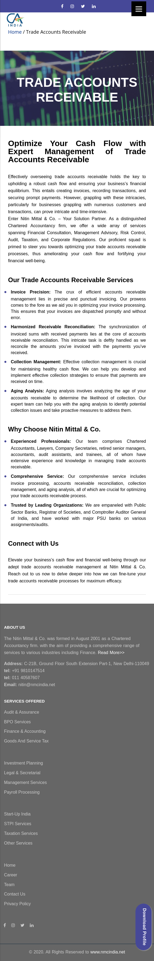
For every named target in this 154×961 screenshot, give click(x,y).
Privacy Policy (17, 903)
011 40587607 (22, 677)
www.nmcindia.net (107, 952)
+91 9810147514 (24, 670)
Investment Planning (23, 763)
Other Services (18, 843)
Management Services (25, 782)
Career (10, 875)
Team (9, 884)
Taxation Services (21, 833)
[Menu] (138, 8)
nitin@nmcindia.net (29, 684)
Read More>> (111, 652)
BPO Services (17, 722)
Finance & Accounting (25, 731)
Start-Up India (17, 814)
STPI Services (17, 823)
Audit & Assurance (21, 712)
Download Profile (144, 927)
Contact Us (14, 894)
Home (15, 32)
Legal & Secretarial (22, 772)
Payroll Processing (22, 792)
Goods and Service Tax (26, 741)
